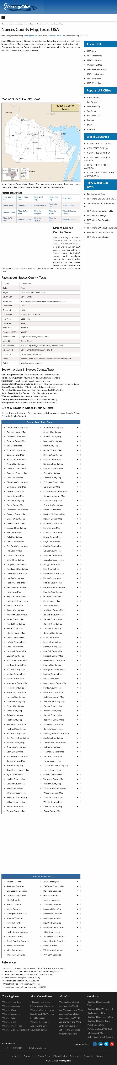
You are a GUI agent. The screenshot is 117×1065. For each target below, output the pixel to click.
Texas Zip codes (69, 205)
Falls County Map (14, 537)
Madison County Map (16, 665)
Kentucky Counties (52, 904)
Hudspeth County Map (17, 601)
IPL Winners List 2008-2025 (99, 1029)
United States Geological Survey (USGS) (21, 977)
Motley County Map (52, 687)
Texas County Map (15, 945)
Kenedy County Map (52, 624)
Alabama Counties (15, 881)
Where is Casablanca (39, 1022)
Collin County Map (15, 491)
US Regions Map (94, 65)
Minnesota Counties (52, 913)
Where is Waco (40, 205)
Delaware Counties (52, 891)
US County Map (94, 60)
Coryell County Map (52, 500)
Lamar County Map (15, 637)
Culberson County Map (17, 509)
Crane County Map (15, 505)
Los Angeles (93, 102)
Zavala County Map (52, 811)
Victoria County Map (16, 783)
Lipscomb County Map (17, 651)
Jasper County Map (16, 610)
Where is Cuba (9, 1022)
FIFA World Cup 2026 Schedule (101, 198)
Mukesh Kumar (54, 35)
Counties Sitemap (38, 1029)
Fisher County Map (15, 541)
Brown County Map (16, 464)
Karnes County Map (52, 619)
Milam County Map (15, 678)
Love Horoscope (37, 1018)
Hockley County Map (53, 592)
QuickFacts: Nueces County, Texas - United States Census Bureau (33, 968)
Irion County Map (15, 605)
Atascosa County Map (17, 436)
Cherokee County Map (17, 482)
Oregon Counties (15, 936)
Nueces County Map (16, 697)
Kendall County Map (16, 624)
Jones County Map (15, 619)
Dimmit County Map (16, 523)
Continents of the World (70, 1022)
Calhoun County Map (53, 468)
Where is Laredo (69, 220)
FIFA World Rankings (96, 215)
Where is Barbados (11, 1014)
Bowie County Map (15, 455)
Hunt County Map (51, 601)
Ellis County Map (14, 532)
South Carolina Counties (18, 941)
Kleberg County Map (53, 633)
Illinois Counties (14, 900)
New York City (93, 106)
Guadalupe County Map (17, 569)
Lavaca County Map (52, 642)
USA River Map (94, 83)
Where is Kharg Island (69, 1002)
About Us (15, 1056)
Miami (89, 124)
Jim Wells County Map (53, 614)
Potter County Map (52, 710)
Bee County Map (14, 445)
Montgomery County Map (55, 683)
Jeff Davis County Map (53, 610)
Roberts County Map (53, 724)
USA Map (91, 51)
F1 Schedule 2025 (95, 1033)
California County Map (53, 886)
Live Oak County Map (53, 651)
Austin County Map (52, 436)
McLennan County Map (54, 660)
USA (10, 24)
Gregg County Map (52, 564)
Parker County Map (16, 706)
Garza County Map (15, 555)
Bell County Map (51, 445)
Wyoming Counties (52, 954)
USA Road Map (94, 78)
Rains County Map (15, 715)
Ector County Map (51, 528)
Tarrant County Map (16, 761)
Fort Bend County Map (17, 546)
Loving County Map (16, 656)
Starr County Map (15, 751)
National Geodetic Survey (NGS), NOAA (21, 980)
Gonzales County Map (53, 560)
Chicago (91, 129)
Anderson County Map (17, 427)
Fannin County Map (52, 537)
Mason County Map (16, 669)
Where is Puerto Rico (12, 1025)
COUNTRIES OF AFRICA (98, 152)
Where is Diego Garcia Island (15, 1029)
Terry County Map (15, 765)
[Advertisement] (40, 74)
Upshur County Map (52, 774)
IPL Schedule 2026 (95, 1025)
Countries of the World (69, 1018)
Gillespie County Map (53, 555)
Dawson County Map (16, 514)
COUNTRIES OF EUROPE (99, 143)
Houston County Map (53, 596)
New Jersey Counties (16, 927)
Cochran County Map (16, 486)
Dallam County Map (52, 509)
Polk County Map (14, 710)
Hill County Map (14, 592)
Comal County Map (15, 496)
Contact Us (29, 1056)
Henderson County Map (54, 587)
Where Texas (8, 205)
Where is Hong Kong (11, 1002)
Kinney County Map (16, 633)
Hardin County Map (16, 578)
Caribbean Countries (68, 1025)
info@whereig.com (37, 1048)
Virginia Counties (15, 950)
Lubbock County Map (53, 656)
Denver (90, 120)
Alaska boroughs (51, 881)
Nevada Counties (15, 922)
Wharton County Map (17, 793)
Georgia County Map (16, 895)
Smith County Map (51, 747)
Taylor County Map (52, 761)
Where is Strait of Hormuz (42, 1010)
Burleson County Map (53, 464)
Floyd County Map (51, 541)
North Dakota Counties (17, 932)
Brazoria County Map (53, 455)
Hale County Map (51, 569)
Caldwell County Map (16, 468)
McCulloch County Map (17, 660)
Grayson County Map (16, 564)
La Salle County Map (16, 642)
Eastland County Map (16, 528)
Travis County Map (52, 770)
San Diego (91, 111)
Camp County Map (51, 473)
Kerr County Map (15, 628)
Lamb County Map (51, 637)
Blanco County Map (16, 450)
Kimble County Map (52, 628)
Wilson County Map (16, 802)
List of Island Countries (69, 1029)
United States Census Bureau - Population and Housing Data (31, 971)
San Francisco (93, 115)
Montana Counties (52, 918)
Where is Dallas (9, 212)
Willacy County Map (52, 797)
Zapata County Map (16, 811)
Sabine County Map (16, 733)
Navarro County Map (16, 692)
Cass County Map (15, 477)
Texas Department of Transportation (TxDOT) (24, 987)
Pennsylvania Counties (53, 936)
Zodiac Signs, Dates (39, 1025)
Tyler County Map (15, 774)
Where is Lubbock (25, 205)
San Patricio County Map (18, 738)
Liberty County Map (52, 646)
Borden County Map (52, 450)
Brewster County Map (17, 459)
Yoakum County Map (52, 806)
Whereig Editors (30, 35)
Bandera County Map (16, 441)
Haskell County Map (52, 582)
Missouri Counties (15, 918)
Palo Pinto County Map (54, 701)
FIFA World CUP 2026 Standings (102, 227)
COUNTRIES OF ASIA (97, 148)
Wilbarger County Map (17, 797)
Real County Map (14, 719)
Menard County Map (52, 674)
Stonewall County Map (17, 756)
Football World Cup (96, 194)
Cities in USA (93, 97)
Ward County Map (15, 788)
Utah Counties (50, 945)
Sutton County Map (52, 756)
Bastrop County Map (53, 441)
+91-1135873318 (14, 1048)
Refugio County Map (16, 724)
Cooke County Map (16, 500)
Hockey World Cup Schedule (100, 1037)
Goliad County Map (15, 560)
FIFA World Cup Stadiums (99, 237)
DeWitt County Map (52, 518)
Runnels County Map (53, 729)
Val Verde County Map (53, 779)
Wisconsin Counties (16, 954)
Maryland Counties (52, 909)
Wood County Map (15, 806)
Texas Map (67, 198)
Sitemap (100, 1056)
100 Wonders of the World (71, 1010)
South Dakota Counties (54, 941)
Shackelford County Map (54, 742)
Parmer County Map (52, 706)
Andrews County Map (53, 427)
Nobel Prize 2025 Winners (42, 1014)
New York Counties (52, 922)
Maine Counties (14, 909)
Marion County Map (52, 665)
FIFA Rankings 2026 (96, 1013)
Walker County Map (52, 783)
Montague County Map (17, 683)
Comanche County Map (54, 496)
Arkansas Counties (15, 886)
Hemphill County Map (16, 587)
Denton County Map (16, 518)
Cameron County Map (17, 473)
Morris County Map (15, 687)
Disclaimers (75, 1056)
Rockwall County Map (17, 729)
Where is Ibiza (8, 1018)
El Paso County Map (52, 532)
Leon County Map (15, 646)
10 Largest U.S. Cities (40, 1002)
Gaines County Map (52, 550)
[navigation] (3, 17)
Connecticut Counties (17, 891)
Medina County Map (16, 674)
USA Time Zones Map (97, 69)
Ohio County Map (51, 932)
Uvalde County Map (16, 779)
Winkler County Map (52, 802)
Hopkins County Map (16, 596)
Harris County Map (52, 578)
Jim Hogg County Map (17, 614)
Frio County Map (14, 550)
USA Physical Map (95, 74)
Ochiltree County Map (53, 697)
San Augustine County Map (56, 733)
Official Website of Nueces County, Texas (22, 983)
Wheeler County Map (53, 793)
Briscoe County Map (52, 459)
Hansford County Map (53, 573)
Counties (40, 24)
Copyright (88, 1056)
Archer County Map (52, 432)
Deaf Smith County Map (54, 514)
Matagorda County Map (54, 669)
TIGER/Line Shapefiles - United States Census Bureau (28, 974)
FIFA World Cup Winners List (100, 211)
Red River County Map (53, 719)
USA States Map (21, 24)
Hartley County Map (16, 582)
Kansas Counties (14, 904)
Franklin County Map (52, 546)
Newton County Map (53, 692)
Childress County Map (53, 482)
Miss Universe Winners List (42, 1006)
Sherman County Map (17, 747)
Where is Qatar (9, 1010)
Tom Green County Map (18, 770)
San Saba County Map (53, 738)
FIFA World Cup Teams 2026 (100, 232)
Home (3, 24)
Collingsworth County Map (55, 491)
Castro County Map (52, 477)
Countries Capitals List (69, 1014)
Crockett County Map (53, 505)
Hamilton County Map (17, 573)
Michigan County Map (17, 913)
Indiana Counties (51, 900)
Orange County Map (16, 701)
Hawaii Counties (50, 895)
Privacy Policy (44, 1056)
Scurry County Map (15, 742)
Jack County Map (51, 605)
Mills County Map (51, 678)
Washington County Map (54, 788)
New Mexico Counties (53, 927)
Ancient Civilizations (68, 1033)
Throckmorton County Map (56, 765)
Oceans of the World (68, 1006)
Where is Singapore (11, 1006)
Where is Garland (24, 220)
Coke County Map (51, 486)
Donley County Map (52, 523)
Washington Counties (53, 950)
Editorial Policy (60, 1056)
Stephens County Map (53, 751)
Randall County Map (52, 715)
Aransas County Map (16, 432)
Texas (32, 24)
